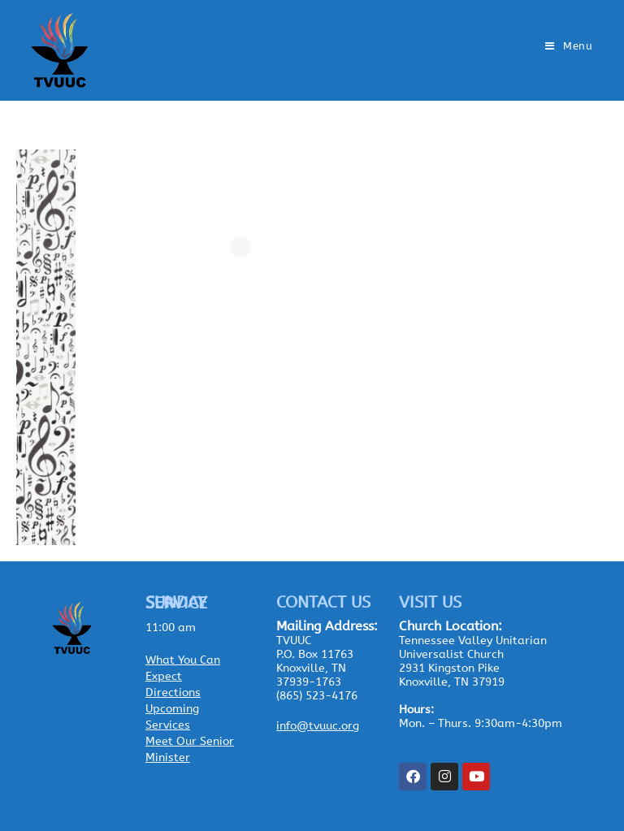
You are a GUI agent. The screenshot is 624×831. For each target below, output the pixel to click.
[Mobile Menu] (569, 46)
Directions (173, 692)
